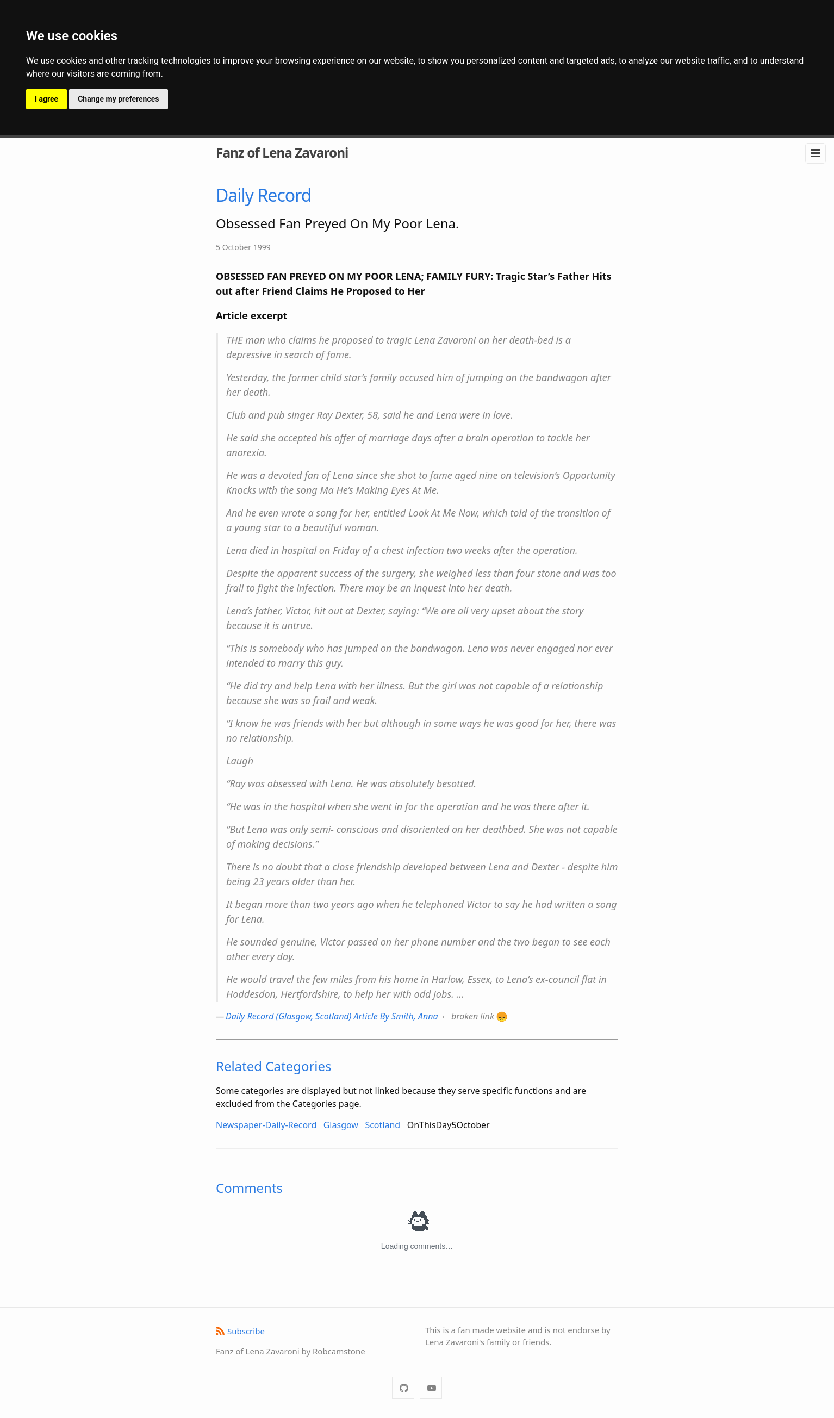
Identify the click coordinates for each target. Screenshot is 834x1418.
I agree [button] (46, 99)
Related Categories (274, 1066)
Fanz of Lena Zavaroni (282, 152)
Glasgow (340, 1125)
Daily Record (263, 195)
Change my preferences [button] (118, 99)
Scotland (382, 1125)
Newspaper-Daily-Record (266, 1125)
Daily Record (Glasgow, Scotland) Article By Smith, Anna (332, 1016)
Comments (249, 1188)
